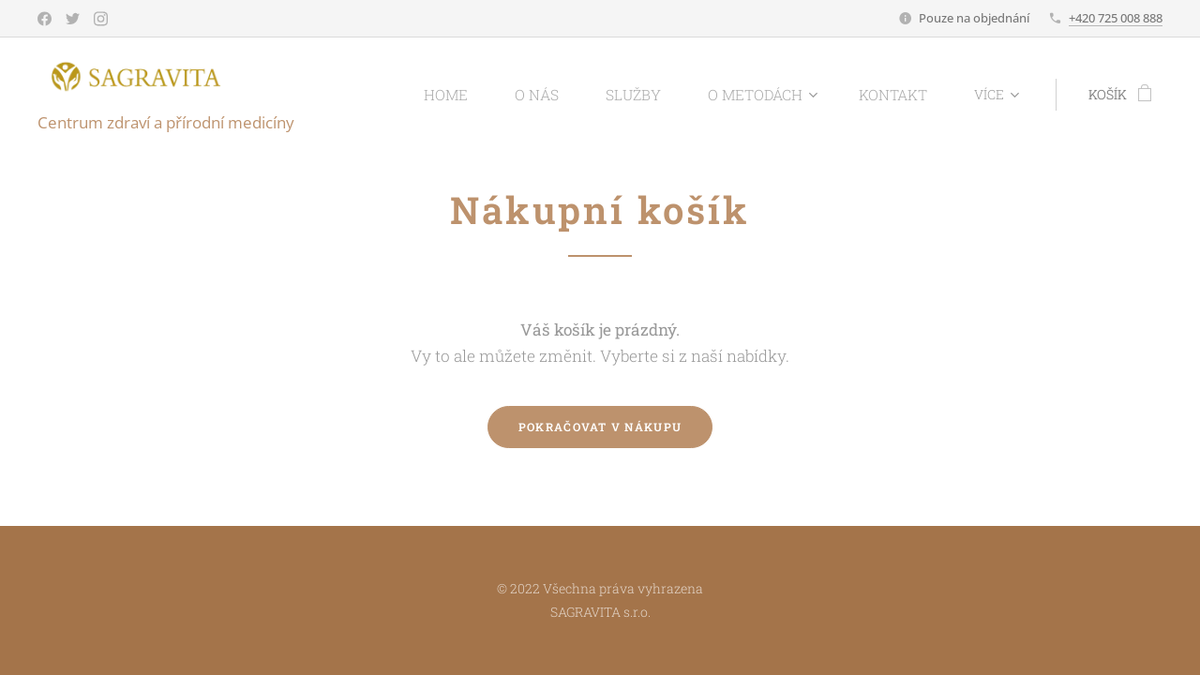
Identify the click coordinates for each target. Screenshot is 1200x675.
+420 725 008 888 (1115, 17)
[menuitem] (482, 94)
